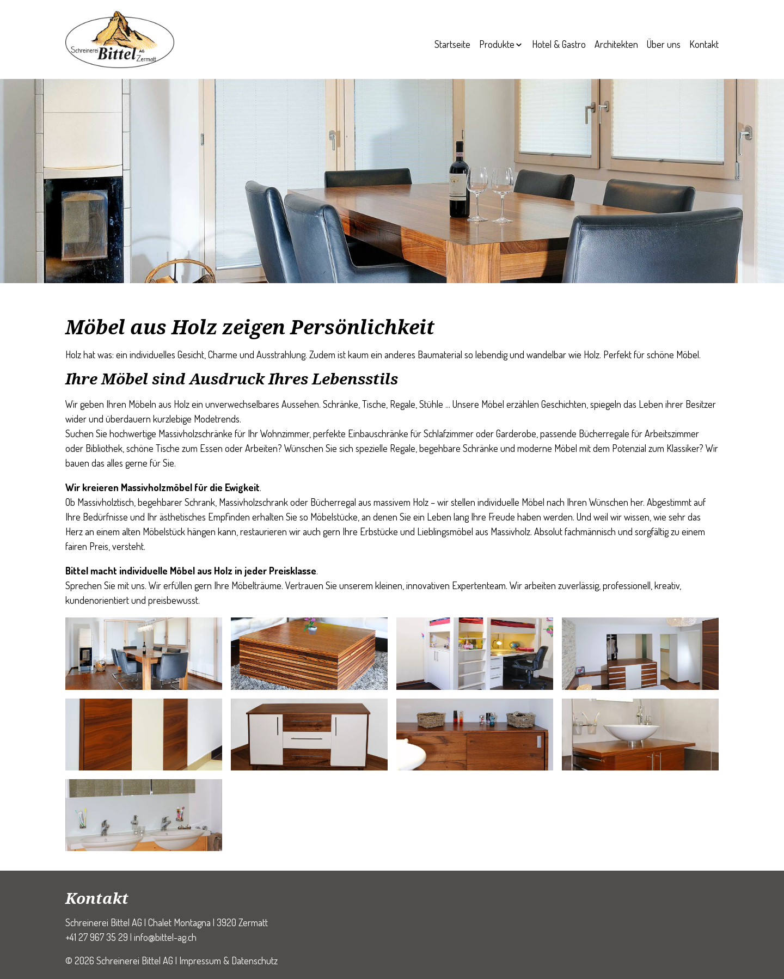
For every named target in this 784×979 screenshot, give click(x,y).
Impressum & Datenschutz (228, 960)
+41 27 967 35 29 (96, 937)
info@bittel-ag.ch (165, 937)
